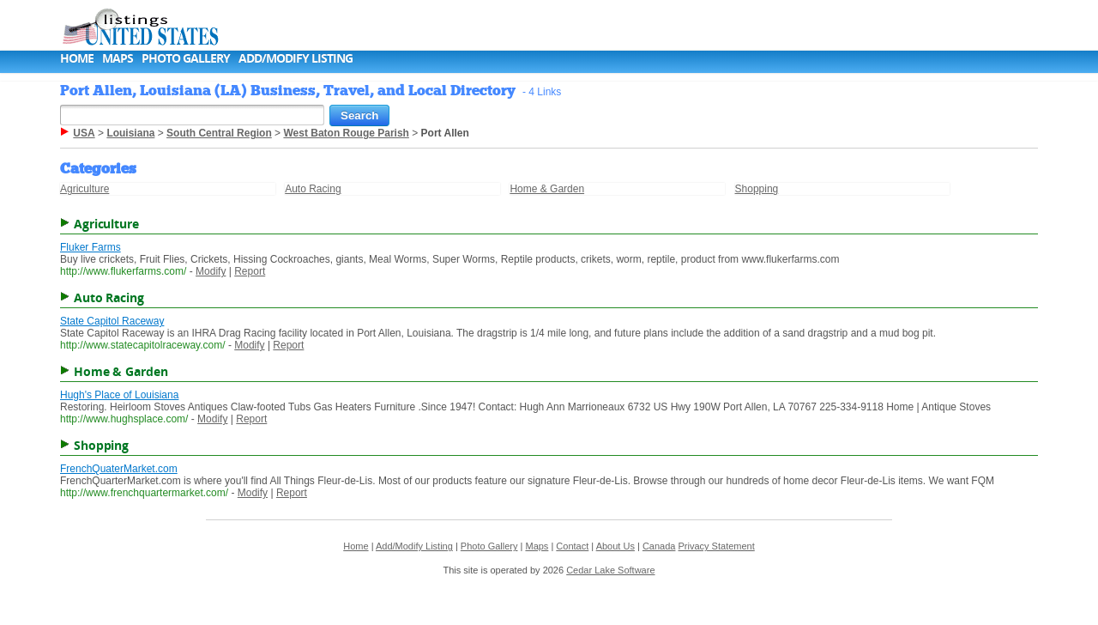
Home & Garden (547, 189)
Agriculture (84, 189)
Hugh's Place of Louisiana (119, 395)
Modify (211, 271)
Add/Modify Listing (295, 58)
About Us (615, 546)
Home (77, 58)
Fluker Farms (90, 247)
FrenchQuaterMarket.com (119, 469)
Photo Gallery (186, 58)
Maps (117, 58)
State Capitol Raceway (112, 321)
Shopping (757, 189)
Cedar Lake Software (610, 570)
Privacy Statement (717, 546)
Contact (572, 546)
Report (249, 271)
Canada (659, 546)
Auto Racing (313, 189)
